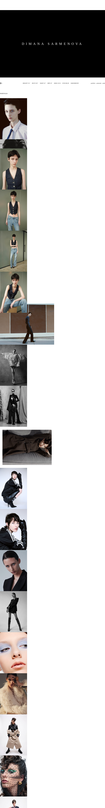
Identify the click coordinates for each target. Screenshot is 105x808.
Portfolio (93, 83)
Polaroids (99, 83)
